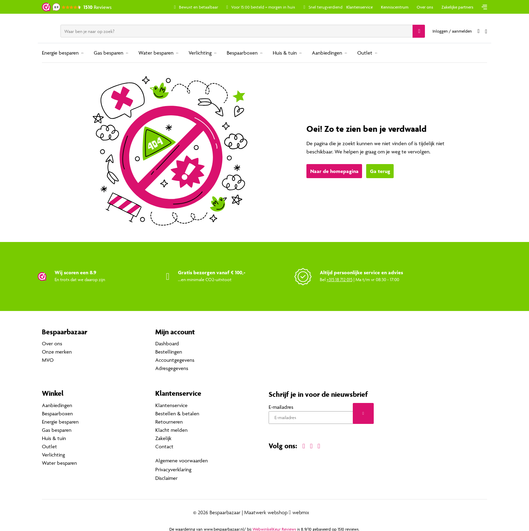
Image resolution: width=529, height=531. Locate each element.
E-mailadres (281, 407)
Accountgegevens (174, 360)
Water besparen (155, 52)
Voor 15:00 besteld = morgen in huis (270, 7)
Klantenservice (359, 7)
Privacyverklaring (173, 468)
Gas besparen (108, 52)
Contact (164, 446)
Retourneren (169, 421)
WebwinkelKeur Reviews (274, 527)
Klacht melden (171, 430)
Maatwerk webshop (266, 510)
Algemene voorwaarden (181, 460)
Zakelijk (163, 438)
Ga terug (380, 171)
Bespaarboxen (242, 52)
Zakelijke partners (457, 7)
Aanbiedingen (327, 52)
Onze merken (57, 352)
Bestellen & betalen (177, 413)
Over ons (425, 7)
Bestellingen (168, 352)
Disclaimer (166, 476)
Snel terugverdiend (332, 7)
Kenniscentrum (394, 7)
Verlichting (200, 52)
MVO (48, 360)
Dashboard (167, 343)
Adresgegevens (171, 368)
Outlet (364, 52)
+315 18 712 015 (339, 279)
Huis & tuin (285, 52)
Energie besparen (60, 52)
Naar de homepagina (334, 171)
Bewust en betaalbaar (204, 7)
